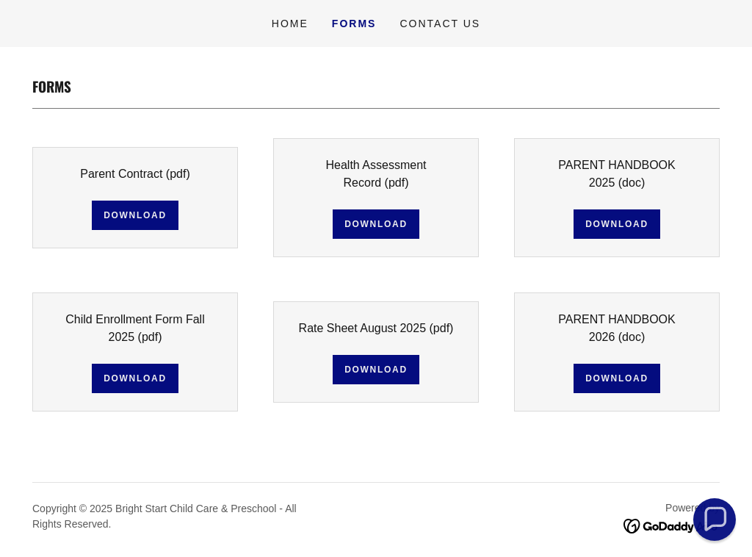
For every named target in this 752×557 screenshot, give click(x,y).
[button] (714, 519)
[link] (671, 525)
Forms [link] (354, 23)
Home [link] (290, 23)
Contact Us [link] (440, 23)
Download (135, 215)
